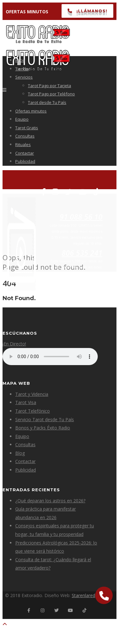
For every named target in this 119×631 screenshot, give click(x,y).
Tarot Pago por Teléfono (51, 94)
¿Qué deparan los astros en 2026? (50, 501)
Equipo (22, 119)
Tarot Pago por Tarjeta (49, 85)
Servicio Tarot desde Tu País (44, 419)
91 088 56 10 (81, 217)
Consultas (25, 136)
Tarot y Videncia (31, 394)
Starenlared (83, 595)
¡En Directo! (14, 344)
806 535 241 (82, 253)
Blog (20, 453)
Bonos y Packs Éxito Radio (42, 428)
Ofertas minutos (31, 111)
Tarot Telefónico (32, 411)
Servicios (24, 77)
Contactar (24, 153)
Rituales (23, 144)
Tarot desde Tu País (47, 102)
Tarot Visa (25, 402)
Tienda (22, 69)
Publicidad (25, 161)
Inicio (20, 60)
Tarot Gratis (26, 128)
